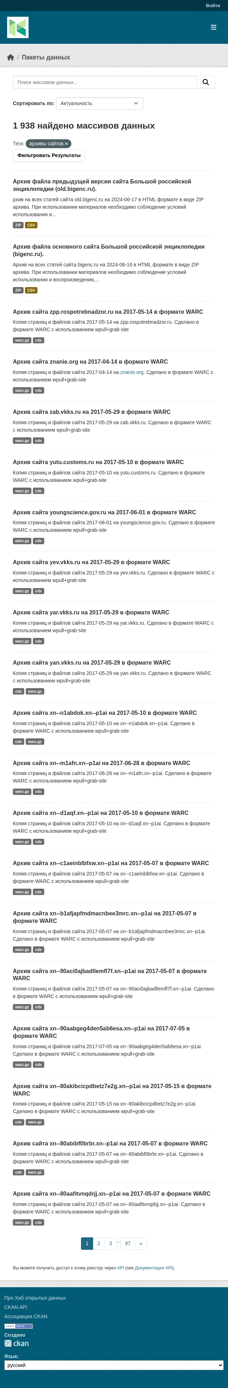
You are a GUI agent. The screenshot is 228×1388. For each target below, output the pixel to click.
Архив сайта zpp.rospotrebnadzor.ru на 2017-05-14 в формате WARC (108, 312)
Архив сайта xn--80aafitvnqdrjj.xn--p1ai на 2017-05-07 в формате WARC (112, 1194)
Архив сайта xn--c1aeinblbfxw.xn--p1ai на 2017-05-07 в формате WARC (111, 863)
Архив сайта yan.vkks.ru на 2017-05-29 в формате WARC (92, 663)
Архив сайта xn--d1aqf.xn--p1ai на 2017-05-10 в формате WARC (101, 813)
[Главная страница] (10, 57)
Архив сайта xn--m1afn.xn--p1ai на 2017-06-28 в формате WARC (101, 763)
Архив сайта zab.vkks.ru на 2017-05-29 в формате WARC (92, 412)
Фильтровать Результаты (49, 155)
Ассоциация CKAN (25, 1316)
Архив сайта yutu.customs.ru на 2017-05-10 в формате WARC (98, 462)
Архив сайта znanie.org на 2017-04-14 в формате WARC (90, 362)
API (120, 1267)
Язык (10, 1356)
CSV (31, 225)
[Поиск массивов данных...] (105, 82)
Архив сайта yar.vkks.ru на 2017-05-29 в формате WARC (91, 612)
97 (128, 1243)
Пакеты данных (46, 57)
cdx (38, 340)
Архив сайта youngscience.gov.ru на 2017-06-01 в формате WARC (104, 512)
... (119, 1241)
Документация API (153, 1267)
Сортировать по (33, 103)
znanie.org (131, 372)
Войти (213, 5)
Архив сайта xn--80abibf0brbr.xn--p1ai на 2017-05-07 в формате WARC (110, 1143)
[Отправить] (206, 82)
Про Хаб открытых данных (35, 1298)
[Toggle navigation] (213, 27)
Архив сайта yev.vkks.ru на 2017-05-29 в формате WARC (91, 562)
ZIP (18, 225)
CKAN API (15, 1307)
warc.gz (22, 340)
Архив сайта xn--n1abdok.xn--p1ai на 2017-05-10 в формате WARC (105, 713)
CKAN (16, 1343)
